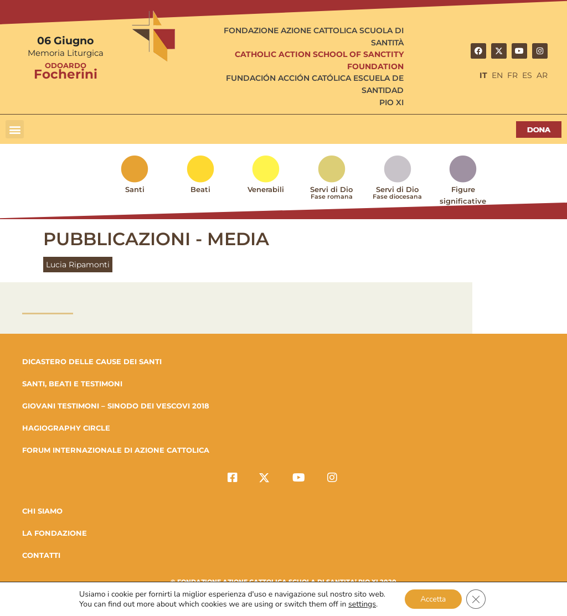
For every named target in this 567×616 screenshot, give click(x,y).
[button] (15, 129)
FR (512, 75)
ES (527, 75)
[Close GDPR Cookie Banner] (477, 599)
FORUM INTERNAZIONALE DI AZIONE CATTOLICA (115, 450)
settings (360, 604)
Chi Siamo (42, 510)
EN (497, 75)
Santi (135, 189)
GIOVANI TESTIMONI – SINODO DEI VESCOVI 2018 (115, 405)
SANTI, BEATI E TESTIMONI (72, 383)
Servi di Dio (332, 195)
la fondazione (54, 533)
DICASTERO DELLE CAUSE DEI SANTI (92, 361)
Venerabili (266, 189)
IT (483, 75)
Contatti (41, 555)
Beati (200, 189)
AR (542, 75)
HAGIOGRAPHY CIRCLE (66, 427)
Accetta (433, 598)
